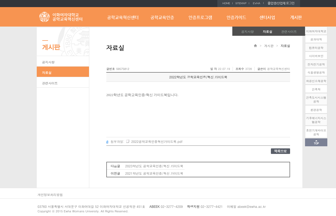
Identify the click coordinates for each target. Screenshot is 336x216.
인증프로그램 (200, 17)
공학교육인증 (162, 17)
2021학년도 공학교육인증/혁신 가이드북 (154, 173)
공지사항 (247, 31)
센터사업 (267, 17)
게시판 (296, 17)
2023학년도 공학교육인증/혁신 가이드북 (154, 166)
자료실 (267, 31)
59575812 (122, 69)
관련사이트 (289, 31)
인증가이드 (236, 17)
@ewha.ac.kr (256, 206)
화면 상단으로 (316, 142)
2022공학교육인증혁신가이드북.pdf (154, 141)
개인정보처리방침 (50, 194)
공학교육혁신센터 (123, 17)
